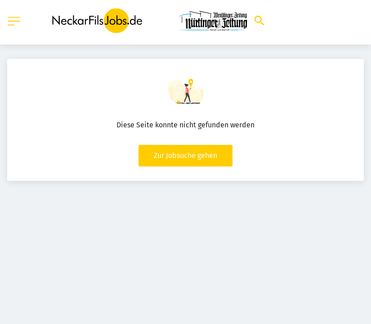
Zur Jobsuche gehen (185, 155)
